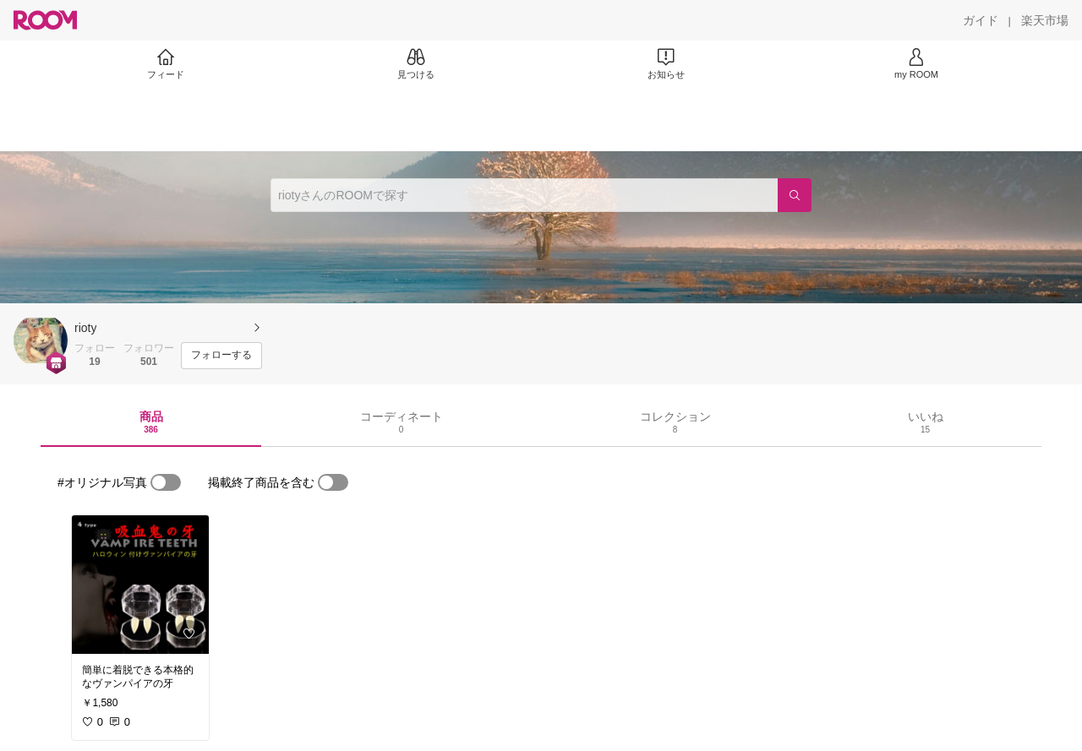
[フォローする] (221, 355)
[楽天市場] (1044, 20)
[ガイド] (980, 20)
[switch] (165, 482)
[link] (140, 584)
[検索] (795, 195)
